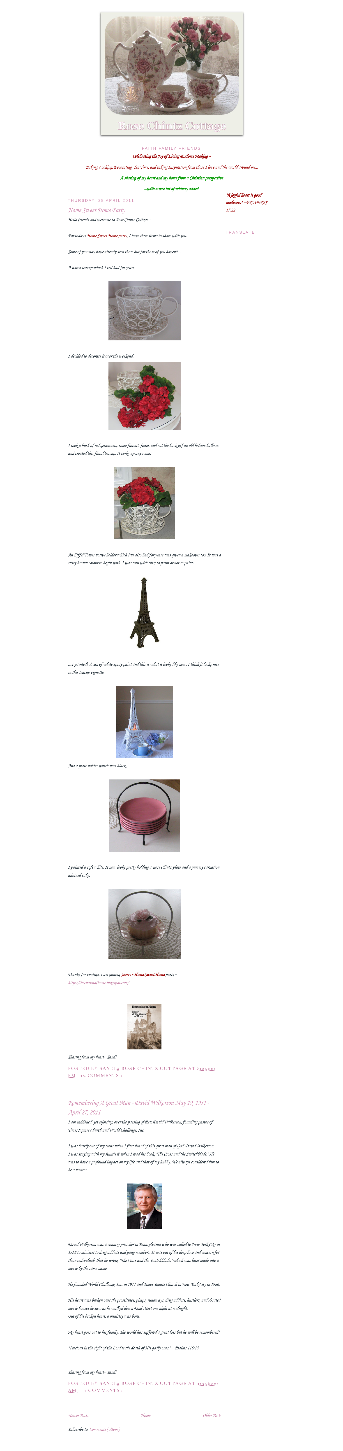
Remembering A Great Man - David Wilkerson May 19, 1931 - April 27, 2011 (138, 1107)
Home (145, 1415)
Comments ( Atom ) (104, 1429)
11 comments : (102, 1390)
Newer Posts (78, 1415)
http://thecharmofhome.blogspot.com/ (98, 983)
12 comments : (102, 1075)
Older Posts (212, 1415)
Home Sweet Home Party (96, 210)
